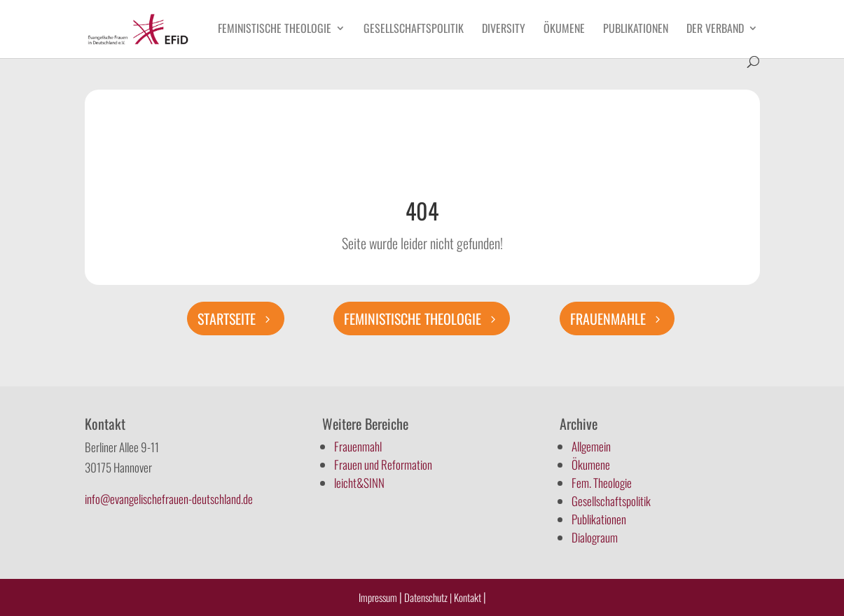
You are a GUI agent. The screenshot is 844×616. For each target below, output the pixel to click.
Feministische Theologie (274, 29)
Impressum (378, 597)
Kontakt (468, 597)
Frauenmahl (358, 446)
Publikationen (635, 29)
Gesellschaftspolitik (414, 29)
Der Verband (715, 29)
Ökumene (564, 29)
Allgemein (591, 446)
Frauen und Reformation (383, 464)
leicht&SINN (359, 482)
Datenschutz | (428, 597)
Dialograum (595, 537)
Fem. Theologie (602, 482)
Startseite (227, 318)
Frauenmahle (608, 318)
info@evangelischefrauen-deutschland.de (169, 498)
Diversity (503, 29)
